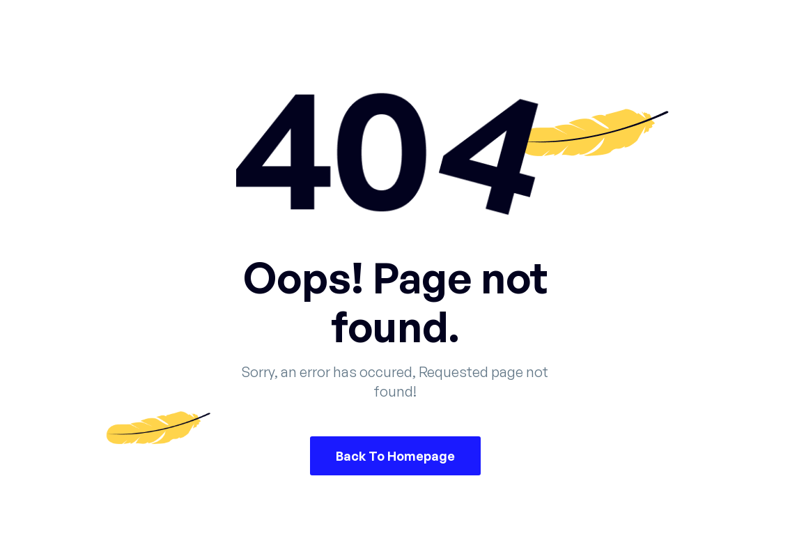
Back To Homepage (395, 456)
